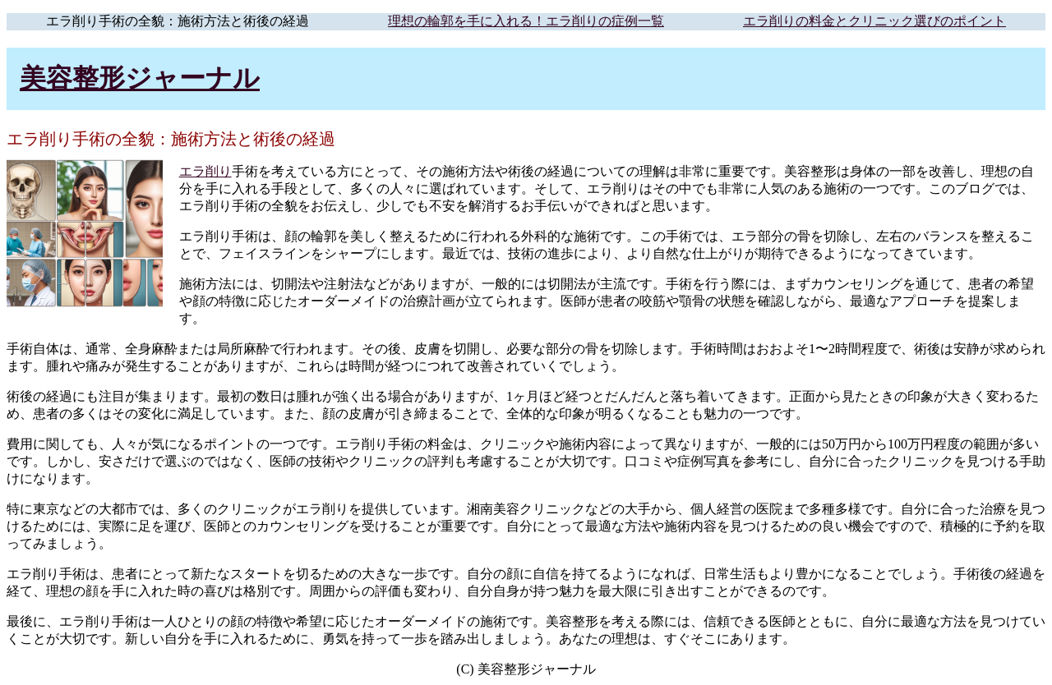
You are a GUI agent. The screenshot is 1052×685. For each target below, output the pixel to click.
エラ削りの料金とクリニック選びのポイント (874, 21)
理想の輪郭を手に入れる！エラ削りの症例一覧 (526, 21)
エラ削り (205, 171)
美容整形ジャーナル (140, 78)
